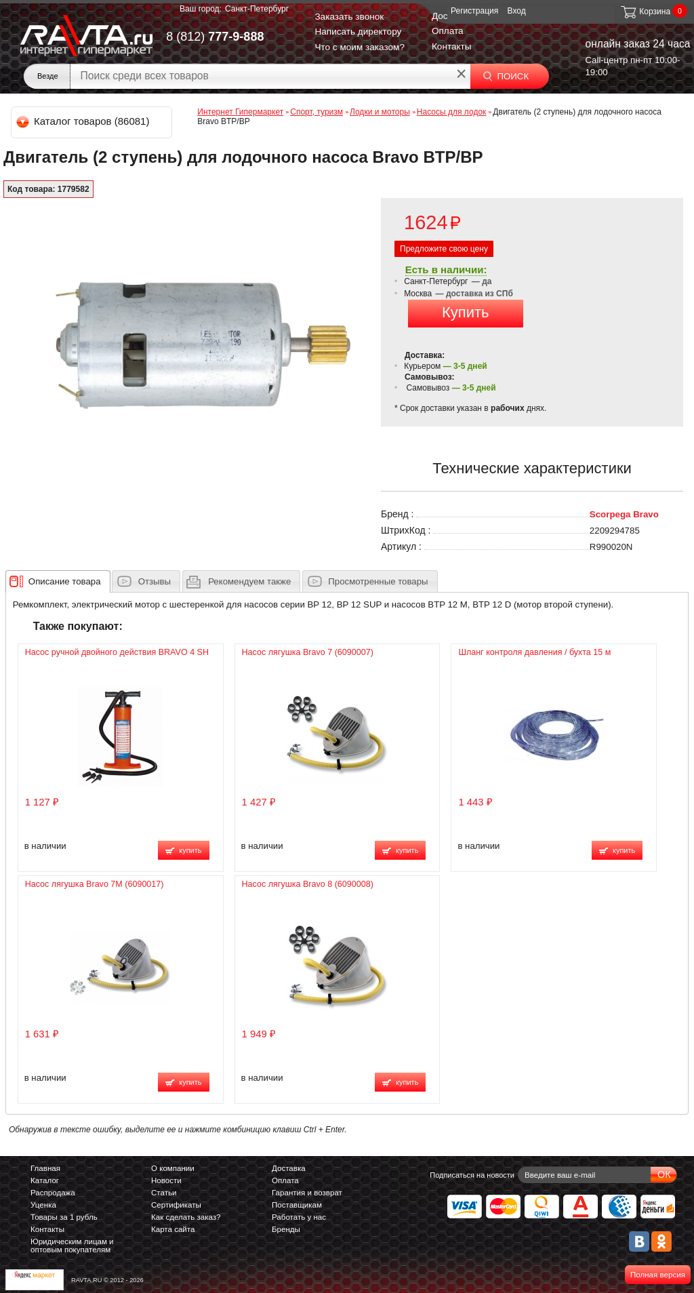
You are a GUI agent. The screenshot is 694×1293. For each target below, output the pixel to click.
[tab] (57, 581)
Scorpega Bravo (624, 514)
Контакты (452, 46)
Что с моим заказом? (359, 47)
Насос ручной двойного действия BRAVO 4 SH (117, 652)
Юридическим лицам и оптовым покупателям (72, 1245)
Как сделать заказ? (186, 1217)
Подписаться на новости (472, 1175)
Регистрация (474, 11)
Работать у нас (299, 1217)
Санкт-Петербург (257, 9)
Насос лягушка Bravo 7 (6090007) (307, 652)
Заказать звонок (349, 17)
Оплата (448, 31)
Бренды (286, 1229)
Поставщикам (297, 1205)
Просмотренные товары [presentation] (378, 581)
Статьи (163, 1193)
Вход (517, 11)
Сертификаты (176, 1205)
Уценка (43, 1205)
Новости (166, 1180)
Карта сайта (173, 1229)
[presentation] (65, 581)
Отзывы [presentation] (154, 581)
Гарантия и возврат (307, 1193)
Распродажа (52, 1193)
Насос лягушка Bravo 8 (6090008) (307, 884)
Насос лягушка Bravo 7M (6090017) (94, 884)
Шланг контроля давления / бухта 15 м (534, 652)
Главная (45, 1168)
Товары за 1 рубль (64, 1217)
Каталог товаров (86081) (83, 121)
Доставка (289, 1168)
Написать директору (357, 31)
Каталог (44, 1180)
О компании (173, 1168)
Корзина (644, 11)
